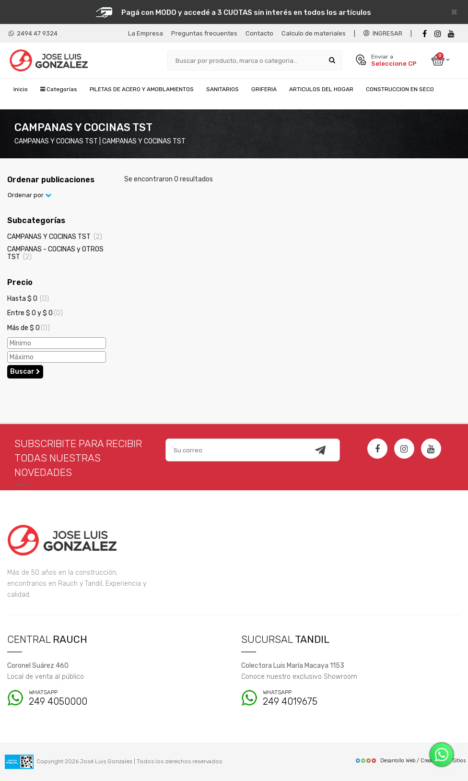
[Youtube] (451, 34)
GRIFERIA (264, 89)
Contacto (259, 33)
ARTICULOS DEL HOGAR (321, 89)
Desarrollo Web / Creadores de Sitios (410, 760)
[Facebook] (424, 34)
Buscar (25, 371)
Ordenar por (29, 195)
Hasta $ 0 (28, 299)
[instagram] (438, 34)
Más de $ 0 (28, 328)
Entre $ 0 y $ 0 (35, 313)
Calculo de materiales (313, 33)
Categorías (58, 89)
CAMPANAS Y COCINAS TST (54, 237)
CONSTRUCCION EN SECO (400, 89)
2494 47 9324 (33, 33)
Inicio (20, 89)
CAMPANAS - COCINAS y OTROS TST (55, 252)
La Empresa (145, 33)
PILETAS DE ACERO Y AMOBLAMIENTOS (142, 89)
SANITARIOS (222, 89)
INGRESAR (382, 33)
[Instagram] (404, 448)
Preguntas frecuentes (204, 33)
